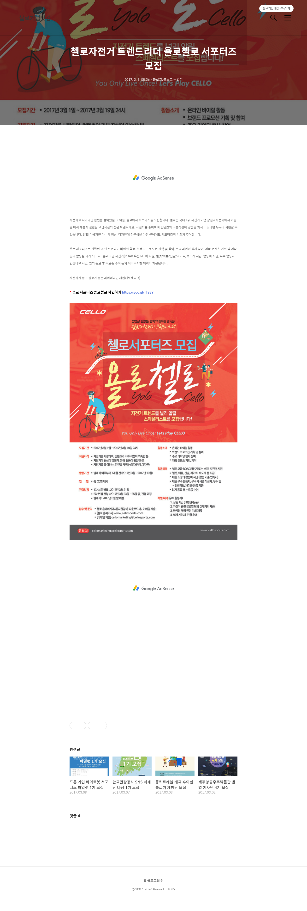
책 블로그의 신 (153, 880)
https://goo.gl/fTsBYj (138, 292)
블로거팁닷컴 (35, 17)
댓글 (75, 816)
